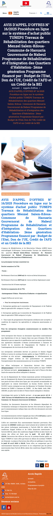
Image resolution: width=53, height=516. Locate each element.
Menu (5, 13)
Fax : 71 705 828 (11, 494)
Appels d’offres (16, 13)
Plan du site (32, 489)
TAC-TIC (48, 514)
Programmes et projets (36, 485)
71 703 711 (8, 490)
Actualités (31, 482)
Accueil (16, 88)
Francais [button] (32, 13)
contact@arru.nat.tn (12, 497)
